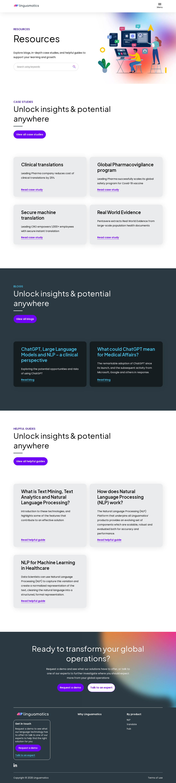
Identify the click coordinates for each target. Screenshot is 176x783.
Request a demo (70, 687)
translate (132, 724)
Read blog (27, 380)
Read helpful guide (33, 540)
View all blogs (25, 319)
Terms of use (155, 777)
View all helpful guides (30, 461)
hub (129, 728)
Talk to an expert (101, 687)
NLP (128, 719)
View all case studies (29, 134)
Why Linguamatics (90, 714)
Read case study (32, 190)
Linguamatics (26, 6)
